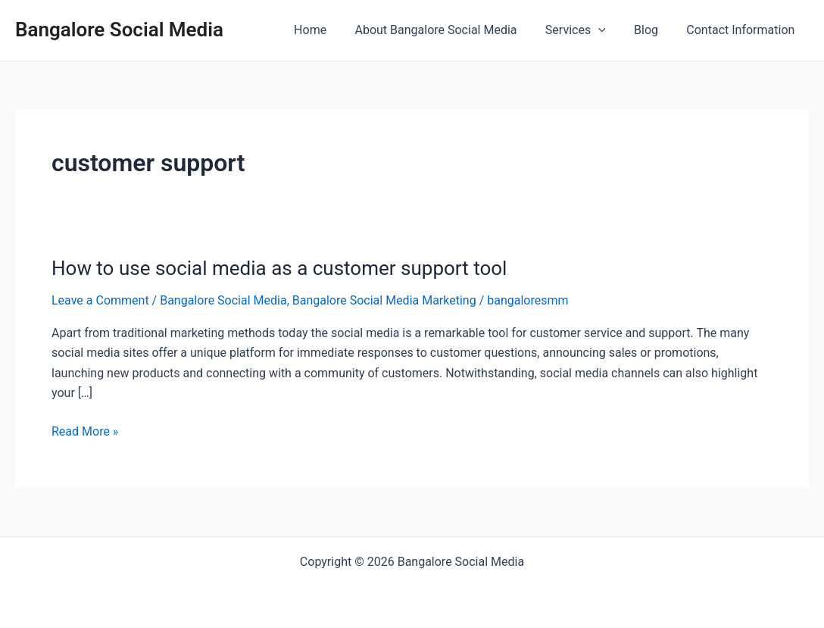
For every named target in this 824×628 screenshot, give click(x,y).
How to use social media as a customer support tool (279, 268)
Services (585, 30)
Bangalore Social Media (119, 29)
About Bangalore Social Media (450, 30)
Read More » (85, 432)
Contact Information (742, 30)
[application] (608, 30)
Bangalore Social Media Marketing (384, 300)
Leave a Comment (100, 300)
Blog (652, 30)
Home (328, 30)
